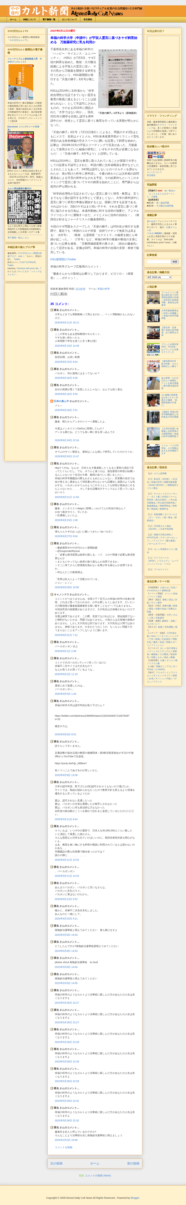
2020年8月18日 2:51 (66, 410)
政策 (175, 605)
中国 (168, 678)
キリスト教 (172, 660)
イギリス (155, 675)
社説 (173, 587)
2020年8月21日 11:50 (67, 497)
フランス (157, 681)
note (20, 256)
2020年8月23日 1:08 (66, 520)
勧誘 (160, 627)
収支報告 (88, 19)
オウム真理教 (160, 473)
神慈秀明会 (165, 506)
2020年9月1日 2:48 (65, 651)
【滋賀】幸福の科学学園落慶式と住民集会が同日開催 (169, 414)
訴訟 (171, 599)
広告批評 (166, 639)
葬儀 (172, 657)
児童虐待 (159, 618)
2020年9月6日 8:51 (65, 734)
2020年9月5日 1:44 (65, 693)
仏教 (162, 660)
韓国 (175, 675)
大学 (169, 615)
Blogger (135, 1197)
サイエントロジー (162, 493)
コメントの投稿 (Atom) (98, 1175)
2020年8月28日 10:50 (67, 587)
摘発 (164, 599)
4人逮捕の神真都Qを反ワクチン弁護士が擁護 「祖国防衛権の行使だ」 (169, 400)
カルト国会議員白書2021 (20, 188)
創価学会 (164, 509)
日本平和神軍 (166, 529)
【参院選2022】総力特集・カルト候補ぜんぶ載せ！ (169, 364)
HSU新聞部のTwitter (63, 259)
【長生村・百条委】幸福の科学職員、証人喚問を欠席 (169, 331)
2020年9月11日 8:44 (66, 819)
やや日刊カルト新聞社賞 (158, 590)
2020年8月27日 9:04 (66, 536)
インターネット (164, 636)
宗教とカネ (156, 657)
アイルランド (162, 672)
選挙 (151, 609)
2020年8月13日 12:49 (67, 345)
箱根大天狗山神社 (162, 534)
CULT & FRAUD (28, 262)
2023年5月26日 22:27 (67, 1002)
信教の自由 (160, 609)
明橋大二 (160, 666)
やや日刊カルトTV (18, 40)
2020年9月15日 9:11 (66, 918)
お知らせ (164, 587)
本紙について (29, 19)
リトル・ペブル (162, 564)
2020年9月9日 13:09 (66, 775)
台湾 (151, 678)
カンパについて (69, 19)
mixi (153, 636)
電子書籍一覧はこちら (18, 237)
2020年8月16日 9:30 (66, 394)
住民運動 (169, 627)
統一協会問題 (162, 203)
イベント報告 (155, 596)
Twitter (17, 259)
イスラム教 (154, 663)
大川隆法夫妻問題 (164, 206)
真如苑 (154, 509)
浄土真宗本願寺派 (166, 503)
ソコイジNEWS (154, 233)
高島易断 (158, 514)
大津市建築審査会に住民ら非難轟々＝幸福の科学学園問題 (169, 314)
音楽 (162, 642)
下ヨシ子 (171, 666)
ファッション (157, 645)
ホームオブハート (157, 543)
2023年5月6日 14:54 (66, 967)
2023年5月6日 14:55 (66, 983)
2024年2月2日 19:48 (66, 1140)
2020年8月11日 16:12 (67, 322)
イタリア (166, 675)
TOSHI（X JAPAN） (157, 669)
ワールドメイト (161, 569)
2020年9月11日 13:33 (67, 875)
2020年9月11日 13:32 (67, 859)
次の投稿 (56, 1163)
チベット (159, 678)
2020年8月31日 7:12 (66, 635)
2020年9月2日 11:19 (66, 674)
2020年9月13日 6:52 (66, 899)
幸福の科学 (103, 288)
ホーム (13, 19)
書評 (155, 642)
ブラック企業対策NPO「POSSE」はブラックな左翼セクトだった (169, 348)
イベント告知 (171, 593)
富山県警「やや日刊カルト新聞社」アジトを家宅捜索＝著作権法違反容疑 (169, 383)
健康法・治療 (168, 621)
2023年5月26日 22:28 (67, 1042)
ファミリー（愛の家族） (165, 540)
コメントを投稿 (63, 1147)
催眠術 (154, 654)
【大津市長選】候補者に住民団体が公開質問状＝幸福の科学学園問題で (169, 432)
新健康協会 (152, 506)
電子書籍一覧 (49, 19)
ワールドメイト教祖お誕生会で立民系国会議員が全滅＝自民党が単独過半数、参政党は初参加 (169, 298)
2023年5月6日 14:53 (66, 934)
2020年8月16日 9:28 (66, 377)
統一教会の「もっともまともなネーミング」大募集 (161, 193)
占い (162, 648)
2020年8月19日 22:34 (67, 440)
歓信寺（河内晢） (162, 479)
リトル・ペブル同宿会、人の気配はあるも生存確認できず (169, 449)
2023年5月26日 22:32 (67, 1100)
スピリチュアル (162, 651)
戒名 (166, 657)
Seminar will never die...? (29, 268)
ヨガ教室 (164, 654)
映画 (157, 639)
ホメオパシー (153, 624)
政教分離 (166, 605)
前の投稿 (133, 1163)
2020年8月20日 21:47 (67, 456)
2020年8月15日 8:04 (66, 361)
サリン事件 (156, 602)
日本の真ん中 (61, 401)
